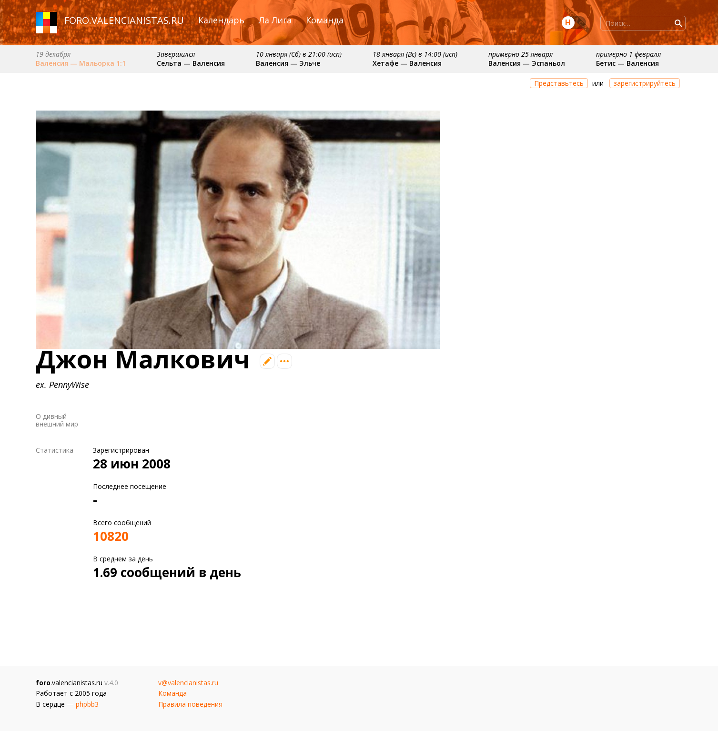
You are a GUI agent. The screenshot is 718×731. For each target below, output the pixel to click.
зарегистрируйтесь (645, 83)
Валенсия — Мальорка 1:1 (81, 63)
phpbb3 (87, 704)
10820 (111, 536)
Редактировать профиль (267, 361)
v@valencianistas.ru (188, 682)
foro (76, 20)
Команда (325, 20)
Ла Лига (275, 20)
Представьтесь (559, 83)
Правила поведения (190, 704)
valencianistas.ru (137, 20)
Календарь (221, 20)
